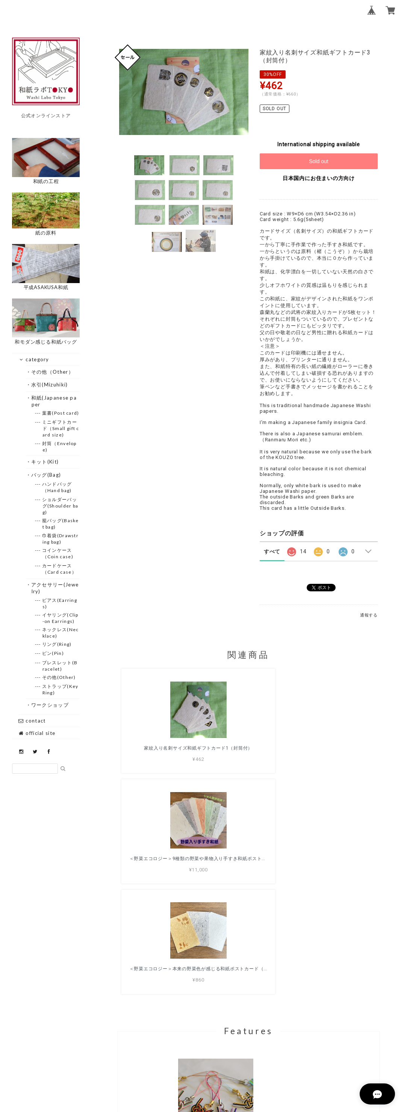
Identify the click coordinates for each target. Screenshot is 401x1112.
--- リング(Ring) (57, 644)
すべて (272, 551)
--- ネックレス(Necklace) (60, 633)
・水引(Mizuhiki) (50, 385)
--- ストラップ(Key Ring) (60, 689)
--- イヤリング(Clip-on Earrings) (60, 618)
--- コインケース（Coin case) (57, 553)
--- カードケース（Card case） (59, 569)
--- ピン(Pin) (53, 653)
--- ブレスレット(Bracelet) (60, 666)
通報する (369, 615)
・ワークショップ (50, 705)
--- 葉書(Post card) (60, 413)
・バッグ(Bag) (46, 475)
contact (31, 721)
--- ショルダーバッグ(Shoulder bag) (60, 506)
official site (36, 733)
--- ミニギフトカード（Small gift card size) (60, 428)
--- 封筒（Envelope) (59, 447)
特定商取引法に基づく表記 (272, 1067)
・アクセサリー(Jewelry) (55, 588)
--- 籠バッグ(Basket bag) (60, 524)
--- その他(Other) (59, 677)
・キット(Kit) (45, 462)
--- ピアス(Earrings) (59, 603)
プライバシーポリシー (207, 1067)
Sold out (318, 161)
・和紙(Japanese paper (54, 401)
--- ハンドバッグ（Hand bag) (57, 487)
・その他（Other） (53, 372)
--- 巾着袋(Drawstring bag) (60, 539)
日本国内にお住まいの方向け (319, 178)
